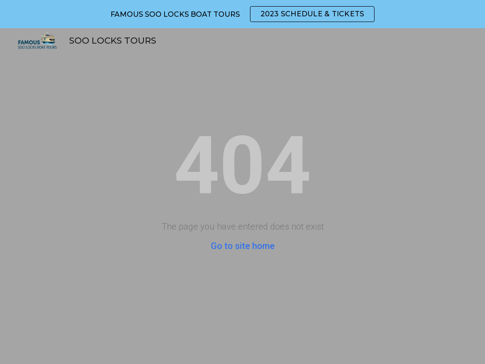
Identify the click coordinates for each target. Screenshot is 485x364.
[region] (242, 14)
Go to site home (243, 246)
